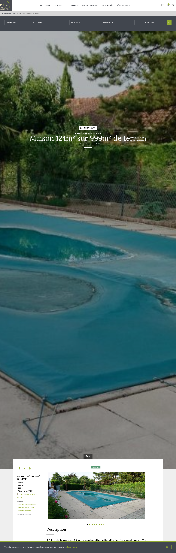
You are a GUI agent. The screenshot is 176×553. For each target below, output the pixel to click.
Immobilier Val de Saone (27, 505)
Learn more (72, 547)
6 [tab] (99, 524)
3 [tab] (92, 524)
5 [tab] (96, 524)
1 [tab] (87, 524)
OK (167, 547)
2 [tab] (89, 524)
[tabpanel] (96, 494)
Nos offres (11, 13)
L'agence (59, 5)
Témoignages (123, 5)
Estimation (73, 5)
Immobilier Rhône (24, 511)
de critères (150, 22)
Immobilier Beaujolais (26, 508)
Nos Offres (45, 5)
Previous (50, 495)
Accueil (4, 13)
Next (142, 495)
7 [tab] (101, 524)
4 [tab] (94, 524)
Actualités (107, 5)
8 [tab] (103, 524)
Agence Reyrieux (90, 5)
